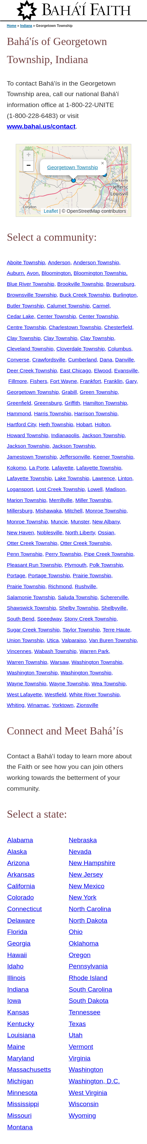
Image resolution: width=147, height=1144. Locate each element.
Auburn (15, 273)
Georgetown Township (72, 167)
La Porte (39, 468)
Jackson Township (103, 435)
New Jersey (86, 874)
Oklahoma (83, 943)
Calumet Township (68, 306)
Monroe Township (105, 511)
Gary (130, 381)
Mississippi (23, 1104)
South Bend (20, 619)
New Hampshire (92, 862)
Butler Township (25, 306)
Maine (16, 1046)
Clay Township (24, 338)
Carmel (101, 306)
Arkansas (21, 874)
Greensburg (48, 403)
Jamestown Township (32, 457)
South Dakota (88, 1000)
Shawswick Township (31, 608)
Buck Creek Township (84, 295)
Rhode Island (88, 977)
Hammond (19, 413)
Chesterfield (118, 327)
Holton (102, 424)
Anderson (59, 262)
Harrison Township (95, 413)
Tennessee (85, 1012)
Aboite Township (26, 262)
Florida (17, 931)
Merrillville (60, 500)
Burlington (124, 295)
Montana (20, 1127)
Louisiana (21, 1035)
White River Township (94, 694)
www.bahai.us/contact (41, 126)
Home (11, 26)
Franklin (113, 381)
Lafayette (63, 468)
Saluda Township (77, 597)
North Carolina (90, 908)
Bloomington (55, 273)
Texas (77, 1023)
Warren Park (94, 651)
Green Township (99, 392)
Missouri (19, 1115)
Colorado (20, 897)
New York (82, 897)
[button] (73, 180)
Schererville (114, 597)
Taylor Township (81, 630)
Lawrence (103, 478)
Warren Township (27, 662)
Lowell (95, 489)
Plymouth (75, 565)
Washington (86, 1069)
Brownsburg (120, 284)
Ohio (76, 931)
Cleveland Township (30, 349)
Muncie (59, 521)
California (21, 886)
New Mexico (87, 886)
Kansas (18, 1012)
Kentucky (20, 1023)
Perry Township (63, 554)
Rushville (85, 586)
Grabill (69, 392)
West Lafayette (24, 694)
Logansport (20, 489)
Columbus (119, 349)
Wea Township (108, 683)
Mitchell (73, 511)
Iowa (14, 1000)
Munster (80, 521)
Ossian (106, 532)
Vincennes (19, 651)
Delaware (21, 920)
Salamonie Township (31, 597)
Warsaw (59, 662)
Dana (106, 359)
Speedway (49, 619)
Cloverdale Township (80, 349)
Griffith (72, 403)
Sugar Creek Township (33, 630)
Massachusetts (29, 1069)
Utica (53, 640)
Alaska (17, 851)
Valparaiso (74, 640)
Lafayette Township (98, 468)
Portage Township (49, 575)
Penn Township (24, 554)
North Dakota (88, 920)
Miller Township (93, 500)
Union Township (25, 640)
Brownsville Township (32, 295)
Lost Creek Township (60, 489)
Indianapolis (65, 435)
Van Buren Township (112, 640)
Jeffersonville (74, 457)
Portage (16, 575)
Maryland (20, 1058)
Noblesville (49, 532)
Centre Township (26, 327)
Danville (124, 359)
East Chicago (75, 370)
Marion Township (26, 500)
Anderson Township (96, 262)
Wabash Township (55, 651)
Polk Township (106, 565)
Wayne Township (26, 683)
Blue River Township (30, 284)
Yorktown (63, 705)
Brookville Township (80, 284)
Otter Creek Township (32, 543)
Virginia (80, 1058)
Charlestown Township (75, 327)
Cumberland (82, 359)
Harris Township (52, 413)
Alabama (20, 840)
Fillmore (17, 381)
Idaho (15, 966)
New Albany (106, 521)
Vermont (81, 1046)
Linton (125, 478)
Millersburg (19, 511)
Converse (18, 359)
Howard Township (27, 435)
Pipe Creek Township (108, 554)
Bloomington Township (100, 273)
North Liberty (80, 532)
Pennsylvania (88, 966)
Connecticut (24, 908)
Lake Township (72, 478)
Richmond (60, 586)
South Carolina (90, 989)
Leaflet (50, 211)
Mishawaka (49, 511)
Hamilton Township (105, 403)
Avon (33, 273)
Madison (115, 489)
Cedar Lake (20, 316)
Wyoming (82, 1115)
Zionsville (87, 705)
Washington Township (96, 662)
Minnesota (22, 1092)
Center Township (56, 316)
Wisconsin (83, 1104)
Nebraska (83, 840)
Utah (76, 1035)
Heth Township (56, 424)
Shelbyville (113, 608)
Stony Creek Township (90, 619)
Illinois (16, 977)
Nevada (80, 851)
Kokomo (16, 468)
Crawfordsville (48, 359)
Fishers (38, 381)
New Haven (20, 532)
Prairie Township (92, 575)
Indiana (26, 26)
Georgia (18, 943)
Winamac (38, 705)
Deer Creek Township (32, 370)
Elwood (102, 370)
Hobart (84, 424)
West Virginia (88, 1092)
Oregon (80, 955)
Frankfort (90, 381)
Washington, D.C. (94, 1081)
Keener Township (113, 457)
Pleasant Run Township (34, 565)
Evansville (126, 370)
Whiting (15, 705)
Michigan (20, 1081)
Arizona (18, 862)
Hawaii (17, 955)
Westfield (55, 694)
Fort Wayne (63, 381)
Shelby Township (78, 608)
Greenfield (19, 403)
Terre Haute (116, 630)
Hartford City (21, 424)
